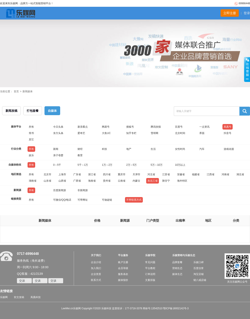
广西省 (77, 180)
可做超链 (107, 199)
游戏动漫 (229, 149)
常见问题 (150, 262)
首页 (16, 91)
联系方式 (96, 280)
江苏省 (166, 174)
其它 (31, 139)
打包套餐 (33, 110)
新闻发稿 (11, 110)
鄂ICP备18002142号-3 (176, 308)
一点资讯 (204, 126)
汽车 (201, 149)
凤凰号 (227, 126)
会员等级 (123, 268)
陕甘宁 (166, 180)
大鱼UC (106, 133)
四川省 (107, 174)
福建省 (196, 174)
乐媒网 (4, 297)
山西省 (62, 180)
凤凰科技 (36, 297)
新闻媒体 (27, 91)
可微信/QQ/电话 (62, 199)
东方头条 (58, 133)
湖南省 (32, 180)
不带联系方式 (134, 199)
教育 (80, 155)
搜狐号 (130, 126)
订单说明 (150, 274)
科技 (104, 149)
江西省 (210, 174)
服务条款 (123, 274)
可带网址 (83, 199)
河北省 (151, 174)
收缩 (247, 69)
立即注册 (229, 13)
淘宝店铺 (198, 274)
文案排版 (150, 280)
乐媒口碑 (198, 262)
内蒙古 (136, 180)
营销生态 (177, 268)
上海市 (62, 174)
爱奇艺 (81, 133)
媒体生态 (177, 274)
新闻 (55, 149)
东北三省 (152, 180)
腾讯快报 (156, 126)
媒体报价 (123, 280)
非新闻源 (83, 190)
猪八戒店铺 (199, 280)
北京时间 (180, 133)
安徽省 (181, 174)
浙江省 (92, 174)
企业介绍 (96, 262)
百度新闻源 (59, 190)
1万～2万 (107, 164)
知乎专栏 (131, 133)
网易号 (106, 126)
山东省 (47, 180)
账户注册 (123, 262)
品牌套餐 (177, 262)
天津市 (136, 174)
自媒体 (52, 110)
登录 (247, 13)
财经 (80, 149)
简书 (31, 133)
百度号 (179, 126)
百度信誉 (198, 268)
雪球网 (154, 133)
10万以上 (180, 164)
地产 (128, 149)
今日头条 (58, 126)
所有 (31, 126)
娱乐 (31, 155)
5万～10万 (156, 164)
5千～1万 (83, 164)
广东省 (77, 174)
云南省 (121, 180)
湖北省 (240, 174)
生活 (153, 149)
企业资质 (96, 274)
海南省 (92, 180)
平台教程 (150, 268)
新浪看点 (83, 126)
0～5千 (57, 164)
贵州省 (107, 180)
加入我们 (96, 268)
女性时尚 (180, 149)
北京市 (47, 174)
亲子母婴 (58, 155)
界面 (201, 133)
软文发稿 (19, 297)
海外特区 (182, 180)
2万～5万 (131, 164)
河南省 (225, 174)
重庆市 (121, 174)
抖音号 (227, 133)
